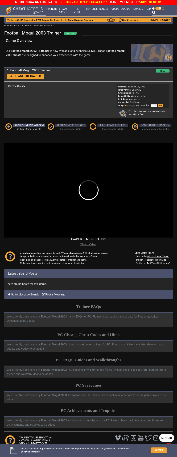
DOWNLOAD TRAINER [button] (25, 76)
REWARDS (137, 8)
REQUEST (104, 8)
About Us (105, 449)
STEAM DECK (63, 10)
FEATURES (92, 8)
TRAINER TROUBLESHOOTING (35, 437)
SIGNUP (165, 20)
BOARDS (125, 8)
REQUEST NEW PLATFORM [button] (29, 125)
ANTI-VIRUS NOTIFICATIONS (34, 440)
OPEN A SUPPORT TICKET (33, 443)
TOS (94, 449)
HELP (148, 8)
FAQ (56, 449)
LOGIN (154, 20)
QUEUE (115, 8)
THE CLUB (77, 10)
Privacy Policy (82, 449)
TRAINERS (51, 8)
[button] (160, 105)
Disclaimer (66, 449)
